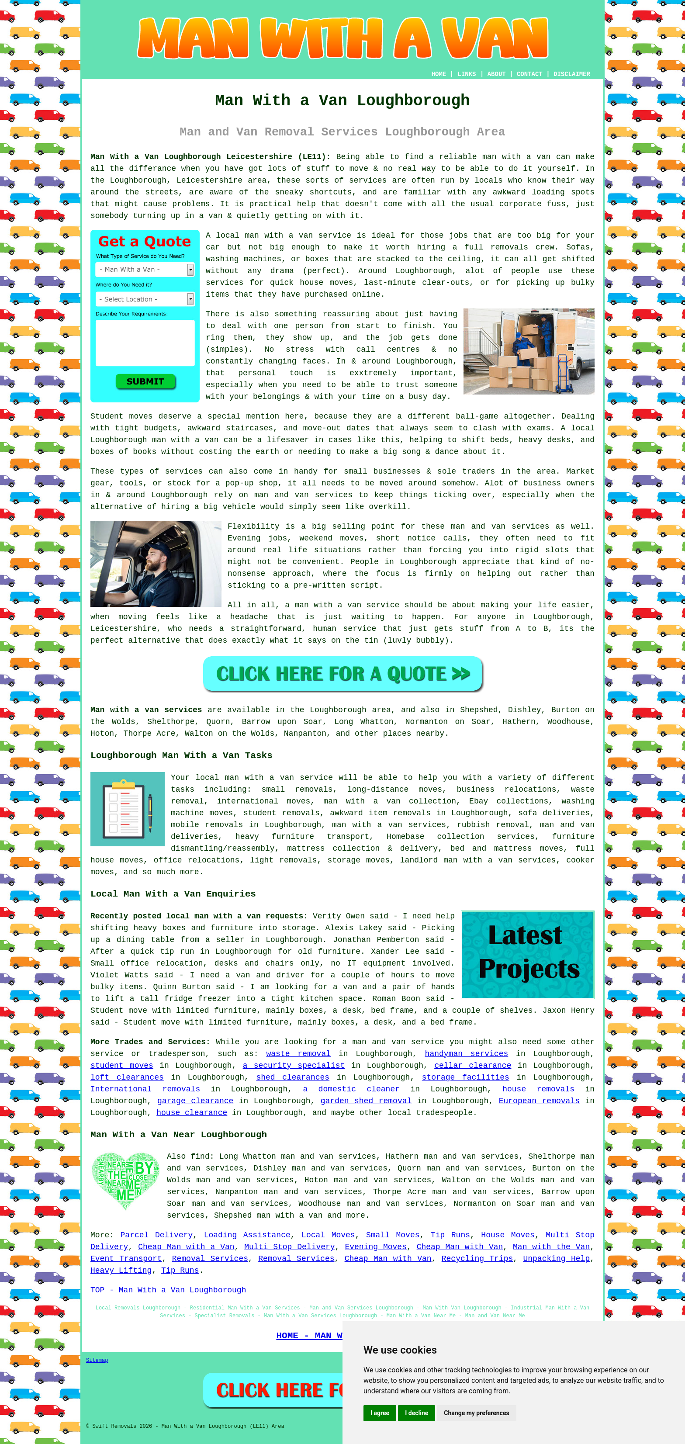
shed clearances (292, 1077)
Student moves (121, 416)
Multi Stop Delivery (289, 1247)
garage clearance (195, 1101)
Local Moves (328, 1235)
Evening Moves (376, 1247)
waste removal (298, 1053)
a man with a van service (342, 605)
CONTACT (530, 74)
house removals (538, 1089)
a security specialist (294, 1065)
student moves (121, 1065)
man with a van (289, 1215)
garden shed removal (366, 1101)
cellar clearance (472, 1065)
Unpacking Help (556, 1258)
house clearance (191, 1112)
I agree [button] (379, 1412)
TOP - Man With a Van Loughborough (168, 1290)
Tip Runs (450, 1235)
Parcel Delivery (157, 1235)
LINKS (466, 74)
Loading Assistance (247, 1235)
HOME (439, 74)
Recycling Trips (477, 1258)
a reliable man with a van (490, 156)
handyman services (467, 1053)
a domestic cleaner (351, 1089)
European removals (539, 1101)
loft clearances (127, 1077)
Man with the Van (551, 1247)
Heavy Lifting (121, 1270)
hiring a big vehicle (208, 506)
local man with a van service (283, 235)
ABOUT (497, 74)
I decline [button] (416, 1412)
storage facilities (465, 1077)
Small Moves (393, 1235)
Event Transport (126, 1258)
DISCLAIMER (572, 74)
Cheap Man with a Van (186, 1247)
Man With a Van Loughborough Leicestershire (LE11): (210, 156)
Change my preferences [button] (476, 1412)
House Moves (508, 1235)
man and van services (500, 526)
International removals (145, 1089)
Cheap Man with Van (460, 1247)
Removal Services (210, 1258)
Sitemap (97, 1360)
